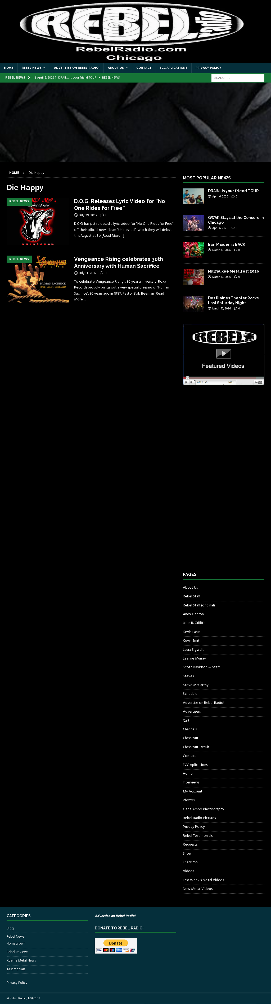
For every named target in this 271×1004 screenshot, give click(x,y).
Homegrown (16, 943)
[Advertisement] (135, 122)
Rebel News (32, 68)
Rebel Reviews (17, 952)
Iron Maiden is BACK (226, 244)
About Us (116, 68)
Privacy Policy (208, 68)
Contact (144, 68)
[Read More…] (113, 236)
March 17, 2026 (221, 250)
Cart (186, 721)
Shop (187, 854)
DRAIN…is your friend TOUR (233, 191)
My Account (192, 791)
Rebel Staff (191, 596)
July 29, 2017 (88, 215)
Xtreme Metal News (21, 960)
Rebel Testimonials (198, 836)
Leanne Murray (194, 659)
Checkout (190, 738)
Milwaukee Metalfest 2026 (233, 271)
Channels (190, 729)
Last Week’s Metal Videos (203, 880)
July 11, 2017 (87, 273)
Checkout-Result (196, 747)
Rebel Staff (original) (199, 605)
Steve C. (189, 676)
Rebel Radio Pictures (199, 818)
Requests (190, 845)
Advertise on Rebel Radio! (77, 68)
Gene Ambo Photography (203, 809)
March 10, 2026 (221, 308)
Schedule (190, 694)
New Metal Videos (198, 889)
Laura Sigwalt (193, 650)
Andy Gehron (193, 614)
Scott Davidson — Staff (201, 667)
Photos (189, 800)
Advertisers (192, 712)
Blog (10, 928)
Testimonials (16, 969)
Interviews (191, 782)
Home (8, 68)
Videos (188, 871)
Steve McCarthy (196, 685)
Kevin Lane (191, 632)
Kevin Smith (192, 641)
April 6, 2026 (220, 196)
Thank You (191, 862)
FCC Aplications (173, 68)
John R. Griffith (194, 623)
